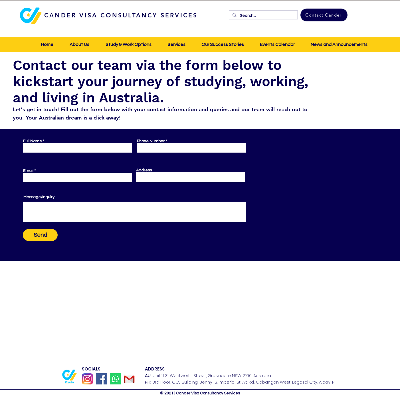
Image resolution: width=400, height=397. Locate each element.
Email (28, 171)
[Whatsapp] (115, 378)
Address (144, 170)
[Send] (40, 235)
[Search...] (263, 16)
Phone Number (151, 141)
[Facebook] (101, 378)
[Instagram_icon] (87, 378)
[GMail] (129, 378)
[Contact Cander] (324, 15)
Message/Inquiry (38, 197)
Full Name (32, 141)
